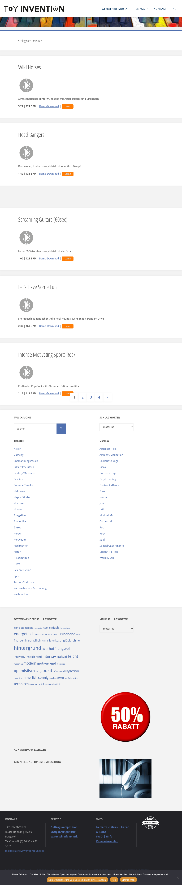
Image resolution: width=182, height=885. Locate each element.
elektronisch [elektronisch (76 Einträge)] (64, 628)
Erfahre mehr (128, 880)
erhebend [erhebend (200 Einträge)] (67, 634)
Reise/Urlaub (21, 557)
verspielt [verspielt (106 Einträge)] (40, 684)
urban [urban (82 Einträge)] (31, 684)
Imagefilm (20, 515)
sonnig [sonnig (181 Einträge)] (43, 678)
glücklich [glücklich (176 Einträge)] (69, 640)
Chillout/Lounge (108, 461)
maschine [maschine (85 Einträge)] (18, 664)
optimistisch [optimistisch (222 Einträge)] (24, 671)
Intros (17, 527)
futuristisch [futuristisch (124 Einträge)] (55, 640)
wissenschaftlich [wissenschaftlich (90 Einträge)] (52, 684)
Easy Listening (107, 479)
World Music (106, 557)
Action (17, 448)
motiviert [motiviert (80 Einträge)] (61, 664)
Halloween (20, 491)
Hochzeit (19, 503)
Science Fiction (22, 570)
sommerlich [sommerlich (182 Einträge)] (28, 678)
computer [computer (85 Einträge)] (38, 628)
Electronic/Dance (109, 485)
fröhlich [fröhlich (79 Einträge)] (45, 641)
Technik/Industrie (24, 582)
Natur (17, 551)
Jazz (101, 503)
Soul (102, 539)
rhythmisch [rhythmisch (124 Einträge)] (72, 671)
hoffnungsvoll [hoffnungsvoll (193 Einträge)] (60, 649)
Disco (102, 467)
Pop (101, 527)
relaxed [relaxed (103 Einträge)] (60, 671)
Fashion (18, 479)
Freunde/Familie (23, 485)
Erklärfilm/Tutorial (24, 467)
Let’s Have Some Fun (37, 287)
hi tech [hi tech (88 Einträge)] (45, 649)
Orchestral (105, 521)
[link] (174, 8)
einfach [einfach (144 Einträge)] (54, 627)
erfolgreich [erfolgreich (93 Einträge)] (53, 634)
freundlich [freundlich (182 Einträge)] (33, 640)
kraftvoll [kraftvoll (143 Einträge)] (62, 657)
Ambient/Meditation (111, 454)
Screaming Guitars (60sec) (42, 219)
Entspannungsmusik (26, 461)
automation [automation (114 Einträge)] (26, 627)
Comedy (18, 454)
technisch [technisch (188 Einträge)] (21, 684)
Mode (17, 533)
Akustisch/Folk (107, 448)
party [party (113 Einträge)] (39, 671)
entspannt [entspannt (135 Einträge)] (41, 634)
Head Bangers (31, 134)
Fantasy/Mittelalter (25, 473)
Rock (102, 533)
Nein (114, 880)
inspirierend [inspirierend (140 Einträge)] (34, 657)
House (103, 497)
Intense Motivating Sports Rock (46, 354)
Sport (17, 576)
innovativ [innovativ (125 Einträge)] (19, 657)
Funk (102, 491)
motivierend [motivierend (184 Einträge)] (46, 663)
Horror (18, 509)
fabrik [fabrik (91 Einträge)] (78, 634)
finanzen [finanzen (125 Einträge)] (19, 640)
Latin (102, 509)
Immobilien (20, 521)
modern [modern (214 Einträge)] (29, 663)
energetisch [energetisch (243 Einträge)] (24, 634)
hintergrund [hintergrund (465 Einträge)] (27, 648)
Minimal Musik (108, 515)
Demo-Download (49, 106)
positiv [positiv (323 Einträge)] (49, 670)
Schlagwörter (109, 417)
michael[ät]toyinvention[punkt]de (25, 850)
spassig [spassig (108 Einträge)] (60, 678)
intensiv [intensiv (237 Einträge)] (49, 656)
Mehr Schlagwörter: (113, 619)
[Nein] (177, 877)
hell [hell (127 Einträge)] (79, 640)
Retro (17, 564)
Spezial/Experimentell (112, 545)
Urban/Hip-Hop (108, 551)
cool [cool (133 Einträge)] (45, 627)
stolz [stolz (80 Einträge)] (76, 678)
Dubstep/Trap (107, 473)
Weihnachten (21, 594)
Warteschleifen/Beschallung (30, 588)
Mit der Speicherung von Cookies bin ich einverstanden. (77, 880)
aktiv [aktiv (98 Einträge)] (16, 628)
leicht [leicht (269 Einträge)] (73, 656)
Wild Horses (29, 67)
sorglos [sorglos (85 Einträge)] (52, 678)
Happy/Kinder (22, 497)
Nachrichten (21, 545)
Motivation (20, 539)
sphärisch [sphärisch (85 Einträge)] (69, 678)
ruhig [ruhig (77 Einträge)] (16, 678)
